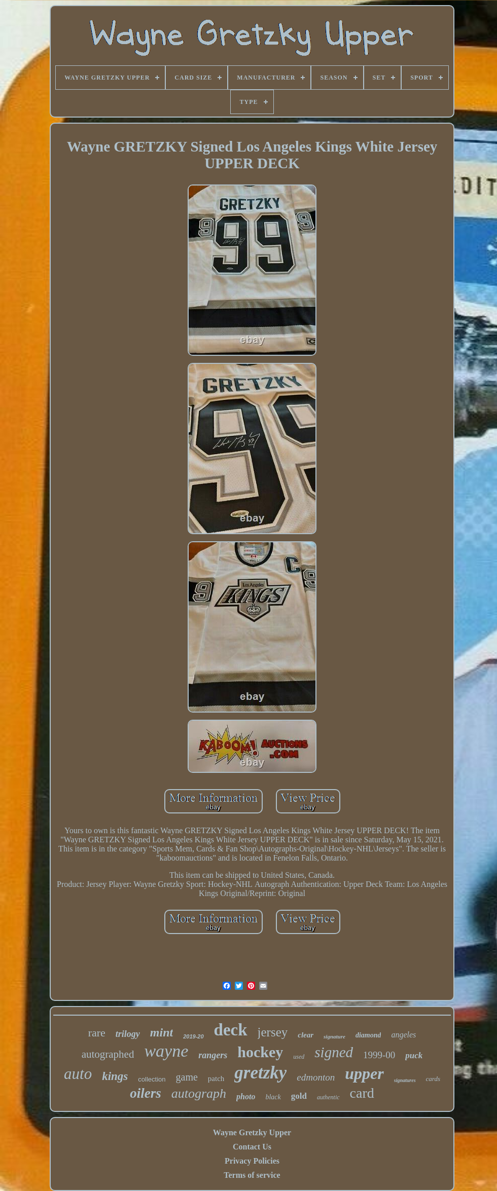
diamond (368, 1035)
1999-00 (379, 1055)
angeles (403, 1034)
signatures (405, 1080)
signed (333, 1052)
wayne (166, 1050)
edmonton (316, 1077)
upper (364, 1073)
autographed (108, 1054)
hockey (260, 1052)
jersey (273, 1032)
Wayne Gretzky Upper (252, 1132)
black (272, 1097)
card (362, 1093)
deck (230, 1030)
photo (245, 1096)
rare (96, 1032)
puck (413, 1055)
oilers (145, 1093)
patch (216, 1078)
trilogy (128, 1034)
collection (151, 1079)
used (298, 1056)
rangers (212, 1055)
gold (299, 1096)
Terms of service (252, 1175)
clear (305, 1035)
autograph (198, 1093)
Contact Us (252, 1146)
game (187, 1077)
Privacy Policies (252, 1161)
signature (334, 1036)
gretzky (260, 1073)
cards (433, 1079)
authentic (328, 1097)
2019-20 (193, 1036)
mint (161, 1032)
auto (78, 1074)
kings (115, 1076)
